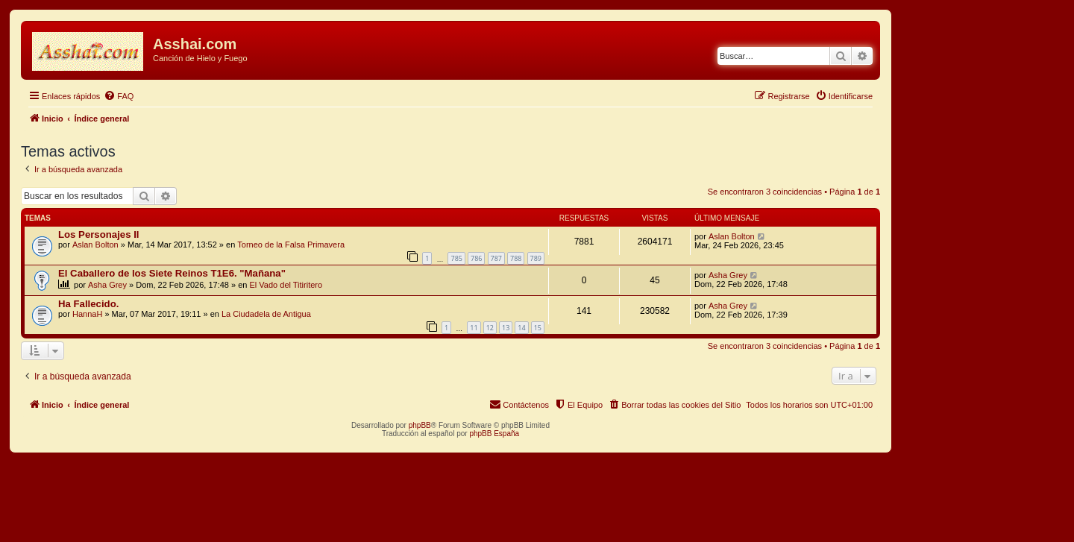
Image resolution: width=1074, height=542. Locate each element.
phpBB (420, 425)
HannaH (87, 313)
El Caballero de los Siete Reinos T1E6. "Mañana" (172, 273)
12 (490, 328)
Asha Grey (107, 284)
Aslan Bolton (95, 244)
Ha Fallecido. (88, 303)
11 (473, 328)
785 (456, 258)
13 (505, 328)
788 (515, 258)
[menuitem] (119, 96)
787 (496, 258)
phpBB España (494, 433)
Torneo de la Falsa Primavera (291, 244)
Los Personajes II (98, 234)
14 (521, 328)
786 (476, 258)
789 (535, 258)
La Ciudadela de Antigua (266, 313)
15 (537, 328)
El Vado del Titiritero (286, 284)
